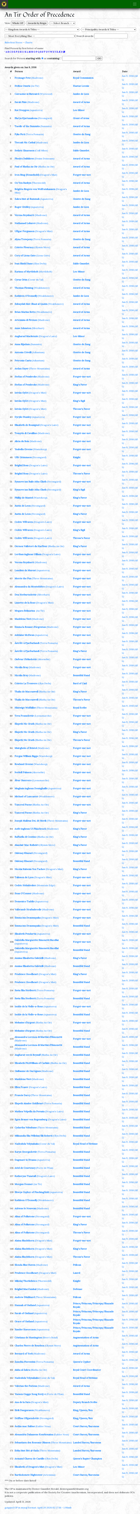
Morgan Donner (24, 1184)
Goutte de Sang (81, 134)
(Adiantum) (38, 352)
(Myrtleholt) (45, 271)
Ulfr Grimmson (23, 457)
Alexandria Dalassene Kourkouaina (34, 1434)
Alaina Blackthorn (24, 1240)
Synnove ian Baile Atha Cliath (30, 481)
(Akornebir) (44, 659)
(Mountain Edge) (46, 885)
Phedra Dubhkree (24, 158)
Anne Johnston (23, 328)
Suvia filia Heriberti (25, 990)
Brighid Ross (21, 465)
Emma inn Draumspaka (28, 917)
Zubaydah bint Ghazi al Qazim (31, 303)
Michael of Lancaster (26, 796)
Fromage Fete (23, 77)
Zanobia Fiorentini (25, 1361)
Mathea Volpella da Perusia (30, 1111)
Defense (77, 1289)
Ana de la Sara (22, 1402)
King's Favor (80, 384)
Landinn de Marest (25, 570)
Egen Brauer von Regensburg (31, 1119)
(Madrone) (37, 77)
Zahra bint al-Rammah (27, 198)
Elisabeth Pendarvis (25, 933)
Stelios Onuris (22, 85)
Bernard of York (24, 1353)
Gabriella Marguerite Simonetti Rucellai (37, 940)
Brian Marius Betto (25, 311)
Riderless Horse (13, 42)
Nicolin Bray (21, 667)
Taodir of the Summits (27, 126)
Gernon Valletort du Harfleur (31, 546)
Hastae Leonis (81, 85)
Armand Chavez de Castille (29, 1458)
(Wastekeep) (40, 449)
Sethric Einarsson (24, 150)
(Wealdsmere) (41, 287)
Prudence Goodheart (26, 974)
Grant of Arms (81, 118)
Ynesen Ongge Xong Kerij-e (30, 1394)
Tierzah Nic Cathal (25, 142)
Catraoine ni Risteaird (27, 93)
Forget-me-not (82, 174)
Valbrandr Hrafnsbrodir (28, 909)
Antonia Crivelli (23, 352)
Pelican (77, 1264)
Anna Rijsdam (22, 344)
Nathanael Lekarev (25, 223)
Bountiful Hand (81, 675)
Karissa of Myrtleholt (26, 271)
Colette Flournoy (24, 247)
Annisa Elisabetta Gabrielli (29, 958)
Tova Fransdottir (24, 715)
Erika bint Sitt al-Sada (27, 1450)
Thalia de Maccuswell (26, 691)
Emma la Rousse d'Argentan (30, 626)
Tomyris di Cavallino (26, 433)
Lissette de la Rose (25, 602)
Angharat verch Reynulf (28, 1054)
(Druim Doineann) (44, 158)
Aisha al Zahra (22, 1369)
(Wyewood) (46, 93)
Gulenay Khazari (24, 853)
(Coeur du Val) (35, 279)
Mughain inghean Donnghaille (31, 788)
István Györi (21, 392)
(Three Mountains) (39, 368)
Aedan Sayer (21, 368)
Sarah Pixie (21, 102)
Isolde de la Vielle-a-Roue (29, 1006)
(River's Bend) (50, 1337)
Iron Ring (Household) (27, 174)
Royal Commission (83, 77)
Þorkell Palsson (23, 772)
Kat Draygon (22, 110)
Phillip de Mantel (24, 497)
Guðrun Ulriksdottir (26, 659)
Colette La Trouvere (26, 683)
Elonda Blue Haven (25, 1264)
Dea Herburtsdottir (26, 594)
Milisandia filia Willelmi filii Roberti (33, 1135)
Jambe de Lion (81, 93)
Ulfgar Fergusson (24, 231)
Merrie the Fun (23, 578)
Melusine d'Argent (25, 1022)
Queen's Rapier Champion (87, 1458)
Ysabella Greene (24, 449)
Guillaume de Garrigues (28, 1071)
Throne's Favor (81, 408)
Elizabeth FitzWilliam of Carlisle (32, 1063)
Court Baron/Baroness (86, 1426)
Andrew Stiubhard (25, 1297)
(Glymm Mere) (42, 247)
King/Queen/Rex (83, 1410)
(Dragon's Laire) (48, 336)
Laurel (76, 1272)
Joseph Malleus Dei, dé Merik (30, 820)
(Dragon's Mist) (48, 174)
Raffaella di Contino (25, 836)
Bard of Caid (80, 683)
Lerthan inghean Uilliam (28, 554)
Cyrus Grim (21, 279)
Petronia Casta (23, 360)
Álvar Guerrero (23, 780)
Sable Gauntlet (81, 150)
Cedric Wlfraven (24, 521)
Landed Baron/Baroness (87, 1442)
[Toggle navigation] (135, 4)
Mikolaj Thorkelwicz (26, 1280)
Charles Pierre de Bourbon (29, 1345)
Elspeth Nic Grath (24, 723)
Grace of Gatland (24, 1321)
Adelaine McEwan (24, 635)
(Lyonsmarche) (42, 715)
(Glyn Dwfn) (39, 263)
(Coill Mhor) (41, 150)
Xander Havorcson (25, 1329)
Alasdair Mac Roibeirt (27, 844)
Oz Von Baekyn (23, 182)
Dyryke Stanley (23, 416)
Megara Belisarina (25, 610)
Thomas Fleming (24, 287)
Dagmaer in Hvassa (25, 1159)
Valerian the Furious (26, 1385)
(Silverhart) (38, 328)
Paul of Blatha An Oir (26, 166)
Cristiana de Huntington (28, 1337)
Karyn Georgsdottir (26, 1151)
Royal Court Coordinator (87, 1369)
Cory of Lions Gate (25, 255)
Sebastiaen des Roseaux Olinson (32, 1442)
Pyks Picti (20, 134)
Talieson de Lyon (24, 877)
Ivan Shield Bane (24, 263)
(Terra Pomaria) (35, 134)
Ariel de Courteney (25, 1167)
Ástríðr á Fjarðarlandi (27, 643)
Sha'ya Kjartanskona (26, 118)
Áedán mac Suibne (25, 1426)
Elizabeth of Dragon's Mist (29, 1466)
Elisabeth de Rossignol (27, 425)
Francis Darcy (22, 1095)
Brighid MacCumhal (25, 1289)
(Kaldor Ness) (43, 1426)
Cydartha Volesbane (26, 1127)
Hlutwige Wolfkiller (25, 707)
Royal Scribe (80, 707)
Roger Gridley (22, 206)
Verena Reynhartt (24, 215)
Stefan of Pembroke (26, 376)
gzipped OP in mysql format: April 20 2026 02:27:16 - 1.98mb (38, 1507)
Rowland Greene (24, 764)
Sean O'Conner (23, 893)
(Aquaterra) (35, 110)
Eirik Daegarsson (24, 1410)
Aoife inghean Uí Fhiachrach (30, 828)
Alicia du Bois (22, 441)
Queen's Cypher (82, 1361)
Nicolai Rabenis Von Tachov (30, 869)
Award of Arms (81, 102)
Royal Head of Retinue (85, 1143)
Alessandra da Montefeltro (30, 586)
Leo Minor (79, 110)
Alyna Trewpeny (24, 239)
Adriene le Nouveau (25, 1208)
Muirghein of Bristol (26, 748)
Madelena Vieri (23, 618)
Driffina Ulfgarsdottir (27, 1418)
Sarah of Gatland (24, 1313)
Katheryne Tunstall (25, 1176)
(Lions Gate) (43, 255)
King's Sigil (79, 400)
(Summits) (46, 126)
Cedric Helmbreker (25, 885)
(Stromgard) (45, 118)
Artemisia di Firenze (26, 320)
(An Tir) (35, 85)
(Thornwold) (39, 182)
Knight (76, 457)
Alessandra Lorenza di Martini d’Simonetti (38, 1037)
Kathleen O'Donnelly (26, 295)
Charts (28, 42)
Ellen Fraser (21, 1087)
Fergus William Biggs (26, 756)
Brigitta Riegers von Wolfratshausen (35, 189)
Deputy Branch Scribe (85, 1402)
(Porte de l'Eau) (44, 1167)
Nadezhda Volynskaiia (27, 1143)
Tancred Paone (23, 804)
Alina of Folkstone (25, 1216)
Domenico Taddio (25, 901)
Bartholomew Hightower (28, 1474)
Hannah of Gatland (25, 1305)
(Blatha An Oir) (46, 166)
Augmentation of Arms (86, 1337)
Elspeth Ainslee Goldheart (29, 1103)
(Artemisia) (49, 1474)
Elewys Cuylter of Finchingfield (32, 1192)
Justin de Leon (23, 505)
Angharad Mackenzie (26, 336)
